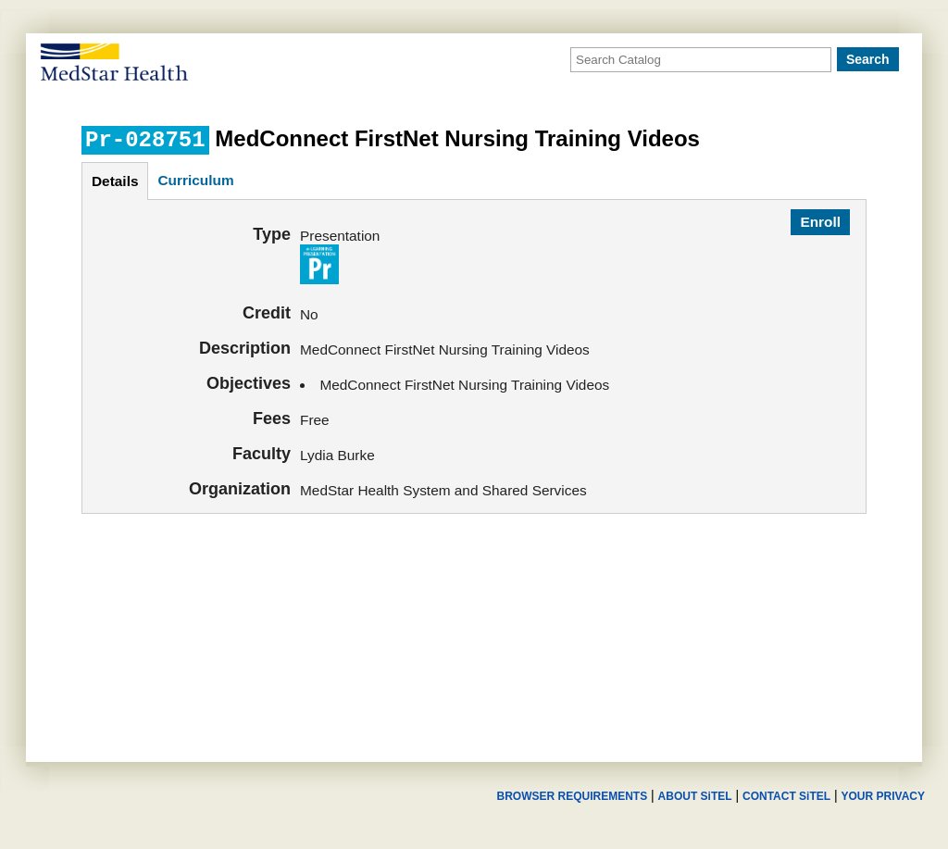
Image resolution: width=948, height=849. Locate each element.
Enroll (820, 222)
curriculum (195, 180)
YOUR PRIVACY (883, 796)
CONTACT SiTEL (786, 796)
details (115, 181)
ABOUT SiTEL (695, 796)
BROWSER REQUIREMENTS (571, 796)
